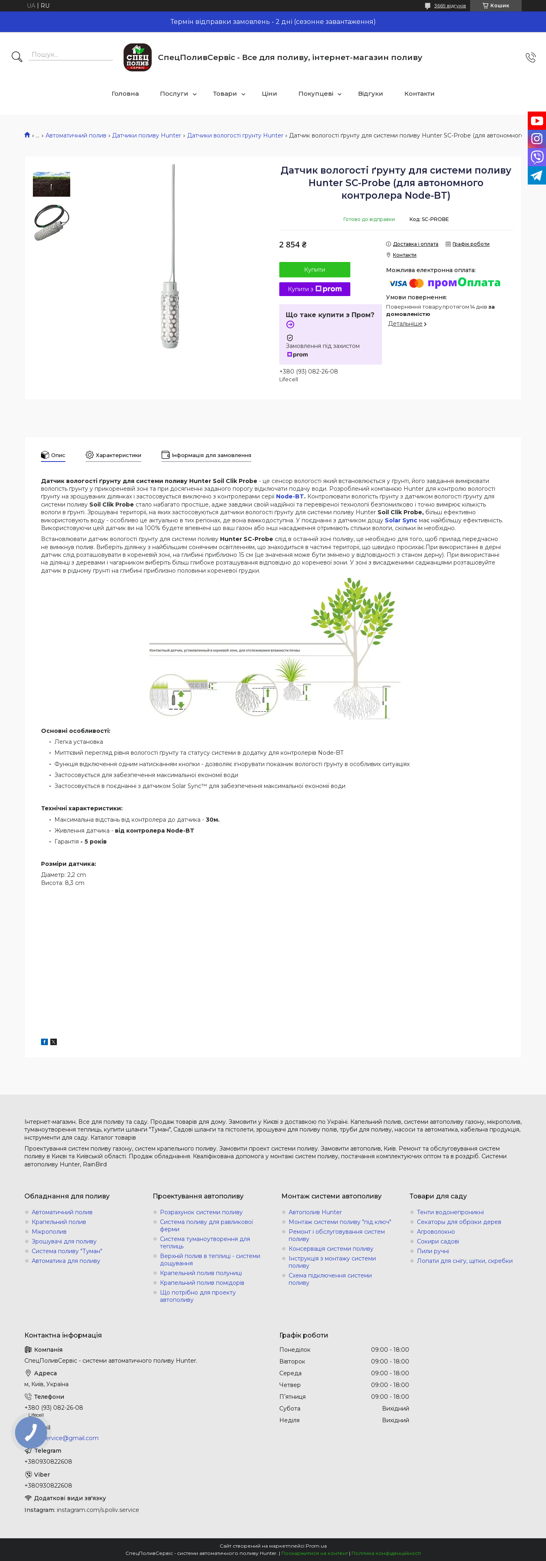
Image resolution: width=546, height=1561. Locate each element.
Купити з (315, 289)
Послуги (174, 93)
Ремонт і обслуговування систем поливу (337, 1235)
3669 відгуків (450, 5)
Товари (225, 93)
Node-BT (290, 496)
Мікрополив (49, 1231)
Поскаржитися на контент (314, 1553)
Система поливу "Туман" (67, 1251)
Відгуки (370, 93)
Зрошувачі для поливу (64, 1241)
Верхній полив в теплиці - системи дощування (210, 1259)
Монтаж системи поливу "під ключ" (340, 1222)
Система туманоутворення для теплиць (205, 1242)
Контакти (419, 93)
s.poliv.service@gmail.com (61, 1438)
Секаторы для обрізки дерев (459, 1222)
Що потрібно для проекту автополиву (198, 1296)
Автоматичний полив (75, 135)
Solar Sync (401, 520)
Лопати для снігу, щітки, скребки (465, 1261)
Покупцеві (315, 93)
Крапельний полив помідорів (202, 1282)
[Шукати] (17, 57)
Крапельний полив (59, 1222)
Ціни (269, 93)
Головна (125, 93)
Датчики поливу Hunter (146, 135)
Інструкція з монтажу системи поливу (332, 1262)
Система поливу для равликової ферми (206, 1225)
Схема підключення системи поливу (330, 1279)
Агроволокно (436, 1231)
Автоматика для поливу (66, 1261)
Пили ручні (433, 1251)
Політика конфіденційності (386, 1553)
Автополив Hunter (315, 1212)
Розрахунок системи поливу (201, 1212)
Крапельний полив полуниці (201, 1273)
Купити (314, 269)
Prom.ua (316, 1546)
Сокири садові (438, 1241)
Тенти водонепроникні (450, 1212)
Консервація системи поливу (331, 1248)
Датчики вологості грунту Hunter (235, 135)
